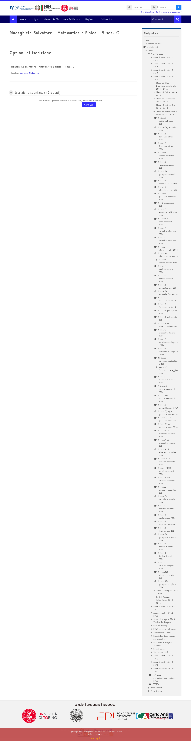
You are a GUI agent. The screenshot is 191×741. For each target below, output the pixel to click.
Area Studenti (157, 690)
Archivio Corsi (157, 53)
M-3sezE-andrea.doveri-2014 (168, 261)
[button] (11, 92)
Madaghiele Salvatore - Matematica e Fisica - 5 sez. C (42, 66)
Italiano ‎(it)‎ (107, 19)
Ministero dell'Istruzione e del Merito (62, 19)
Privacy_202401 (95, 734)
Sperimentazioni (160, 652)
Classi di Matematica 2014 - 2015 (165, 106)
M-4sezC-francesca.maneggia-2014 (168, 370)
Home (147, 39)
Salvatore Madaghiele (29, 72)
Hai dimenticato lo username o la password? (161, 11)
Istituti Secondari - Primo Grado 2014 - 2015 (165, 599)
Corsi (150, 50)
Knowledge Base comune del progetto (164, 637)
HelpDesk (91, 19)
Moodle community (29, 19)
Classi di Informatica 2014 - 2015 (165, 100)
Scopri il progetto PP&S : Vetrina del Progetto (164, 621)
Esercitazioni (159, 648)
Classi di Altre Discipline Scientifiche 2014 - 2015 (166, 85)
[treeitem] (161, 365)
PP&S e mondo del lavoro (164, 628)
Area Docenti (156, 687)
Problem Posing (160, 625)
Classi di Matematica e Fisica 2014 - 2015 (166, 113)
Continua (88, 104)
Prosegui (95, 738)
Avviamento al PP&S (162, 632)
